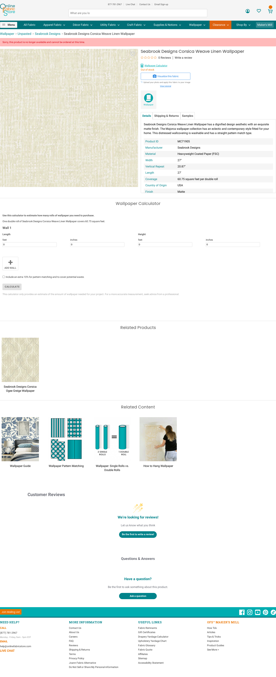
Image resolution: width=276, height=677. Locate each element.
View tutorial (165, 86)
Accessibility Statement (151, 662)
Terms (72, 654)
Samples (187, 115)
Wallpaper (148, 104)
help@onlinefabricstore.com (15, 646)
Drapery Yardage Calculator (153, 636)
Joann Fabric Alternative (82, 662)
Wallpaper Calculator (155, 65)
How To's (212, 628)
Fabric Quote (145, 649)
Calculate (12, 286)
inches (73, 240)
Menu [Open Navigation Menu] (11, 24)
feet (4, 240)
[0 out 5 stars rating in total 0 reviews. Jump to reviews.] (156, 57)
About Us (74, 632)
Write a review (183, 57)
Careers (73, 636)
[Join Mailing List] (11, 612)
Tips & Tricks (214, 636)
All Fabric (29, 24)
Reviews (73, 645)
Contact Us (144, 4)
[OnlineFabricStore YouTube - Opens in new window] (258, 614)
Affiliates (143, 654)
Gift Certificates (146, 632)
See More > (213, 649)
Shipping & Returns (166, 115)
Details (146, 115)
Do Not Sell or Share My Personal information (93, 667)
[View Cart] (270, 11)
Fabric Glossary (146, 645)
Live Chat (130, 4)
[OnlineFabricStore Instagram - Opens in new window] (250, 614)
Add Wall (10, 263)
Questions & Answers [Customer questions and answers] (138, 558)
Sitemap (142, 658)
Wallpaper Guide (20, 466)
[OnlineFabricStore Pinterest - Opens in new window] (266, 614)
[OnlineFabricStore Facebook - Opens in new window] (242, 614)
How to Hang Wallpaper (158, 466)
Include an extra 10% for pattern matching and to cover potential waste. (45, 276)
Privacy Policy (76, 658)
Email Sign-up (161, 4)
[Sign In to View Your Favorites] (259, 11)
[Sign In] (248, 12)
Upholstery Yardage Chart (152, 640)
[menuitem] (10, 25)
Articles (211, 632)
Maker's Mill (264, 24)
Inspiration (213, 640)
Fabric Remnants (147, 628)
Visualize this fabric (165, 76)
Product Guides (215, 645)
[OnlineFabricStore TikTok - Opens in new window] (273, 614)
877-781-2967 (115, 4)
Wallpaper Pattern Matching (66, 466)
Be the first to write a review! (138, 534)
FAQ (71, 640)
